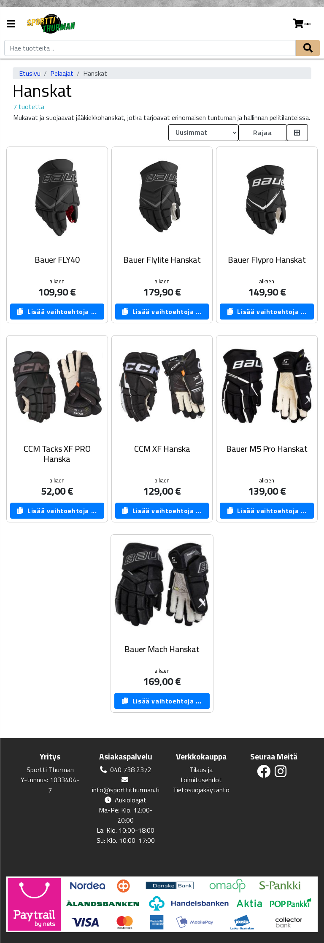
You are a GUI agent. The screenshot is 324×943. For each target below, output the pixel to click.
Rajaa (262, 133)
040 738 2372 (130, 770)
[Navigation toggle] (11, 24)
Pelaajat (61, 73)
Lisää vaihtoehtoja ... (57, 311)
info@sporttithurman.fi (125, 790)
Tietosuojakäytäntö (201, 790)
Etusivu (29, 73)
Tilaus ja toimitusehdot (201, 775)
